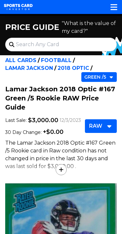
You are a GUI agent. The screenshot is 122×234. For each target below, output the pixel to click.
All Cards (20, 60)
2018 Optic (73, 68)
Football (56, 60)
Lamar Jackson (29, 68)
